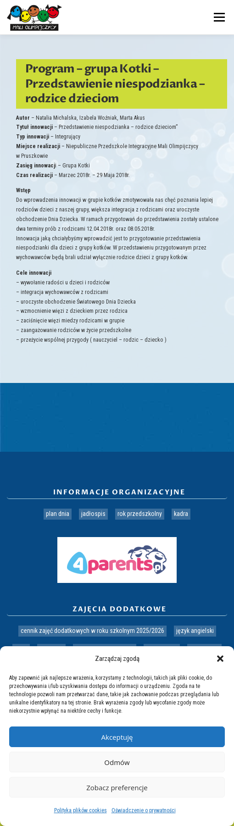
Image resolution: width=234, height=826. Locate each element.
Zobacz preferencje (117, 787)
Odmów (116, 762)
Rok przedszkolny (139, 513)
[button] (220, 658)
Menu (218, 17)
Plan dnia (57, 513)
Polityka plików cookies (80, 810)
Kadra (181, 513)
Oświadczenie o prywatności (143, 810)
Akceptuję (117, 737)
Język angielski (195, 630)
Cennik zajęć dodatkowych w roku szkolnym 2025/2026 (92, 630)
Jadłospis (93, 513)
